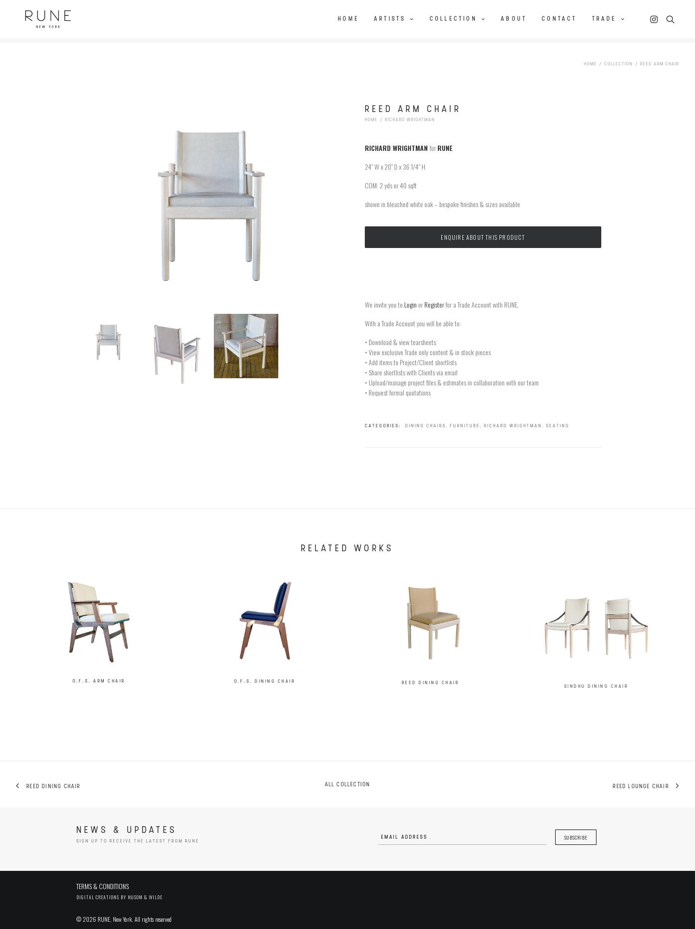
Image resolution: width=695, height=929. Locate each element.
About (514, 18)
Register (434, 297)
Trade (608, 18)
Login (410, 297)
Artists (394, 18)
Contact (559, 18)
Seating (558, 418)
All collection (348, 777)
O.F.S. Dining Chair (265, 691)
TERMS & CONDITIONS (102, 878)
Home (348, 18)
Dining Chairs (425, 418)
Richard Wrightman (410, 112)
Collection (458, 18)
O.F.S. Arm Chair (99, 683)
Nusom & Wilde (145, 889)
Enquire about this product (483, 229)
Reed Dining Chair (430, 708)
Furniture (465, 418)
